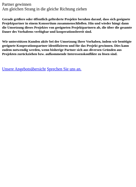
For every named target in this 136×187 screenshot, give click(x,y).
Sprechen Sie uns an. (64, 69)
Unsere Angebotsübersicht (24, 69)
